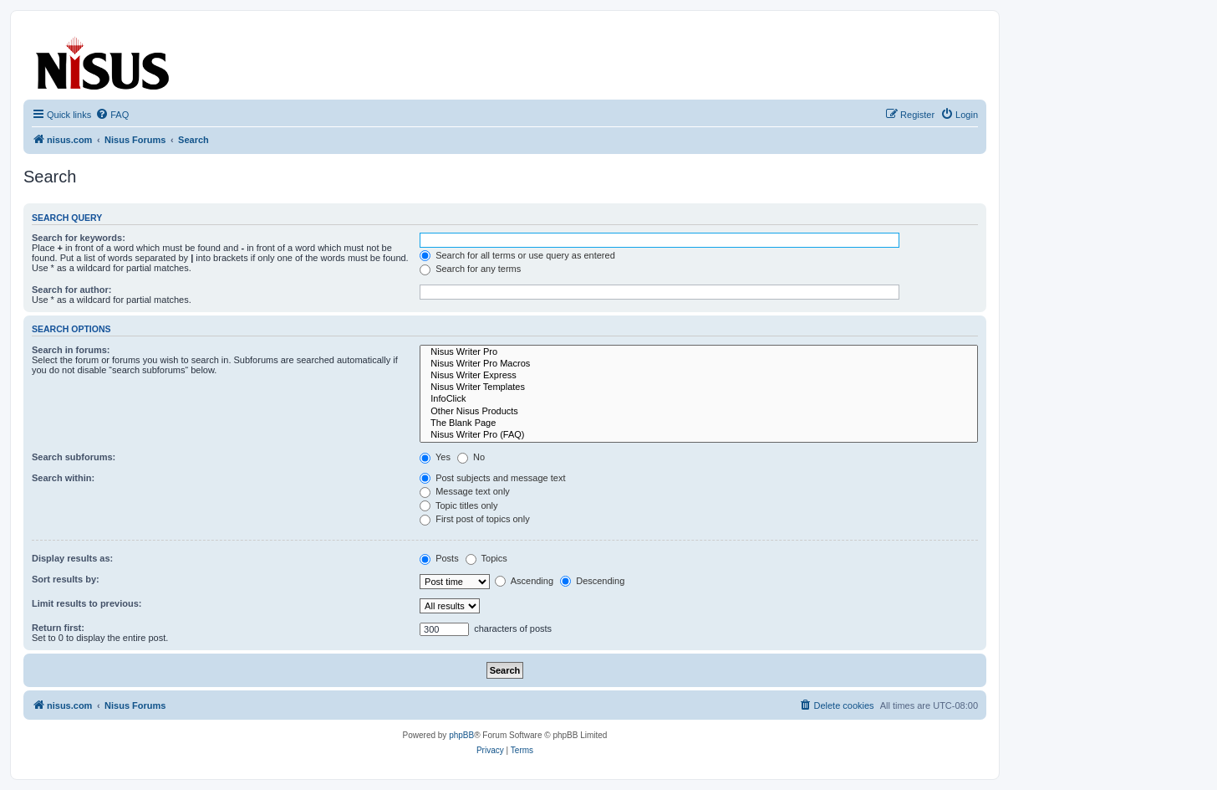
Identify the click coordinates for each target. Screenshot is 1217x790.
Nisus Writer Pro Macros (698, 364)
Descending (592, 581)
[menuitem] (112, 115)
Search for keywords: (78, 238)
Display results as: (72, 558)
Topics (486, 558)
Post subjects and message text (492, 478)
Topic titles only (458, 505)
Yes (435, 457)
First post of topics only (475, 519)
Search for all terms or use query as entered (517, 255)
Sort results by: (65, 579)
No (471, 457)
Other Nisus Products (698, 412)
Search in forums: (71, 350)
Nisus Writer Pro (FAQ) (698, 435)
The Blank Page (698, 423)
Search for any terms (470, 269)
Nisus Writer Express (698, 376)
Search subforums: (73, 457)
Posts (439, 558)
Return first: (58, 628)
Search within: (63, 478)
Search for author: (71, 290)
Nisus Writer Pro (698, 352)
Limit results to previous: (86, 603)
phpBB (461, 735)
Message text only (465, 491)
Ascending (524, 581)
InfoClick (698, 399)
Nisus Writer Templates (698, 387)
